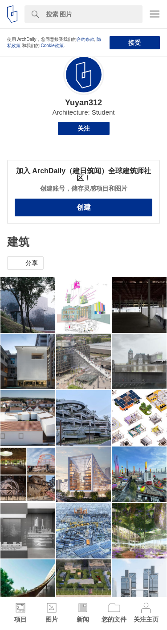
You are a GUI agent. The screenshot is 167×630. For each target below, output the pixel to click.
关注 (83, 128)
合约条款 (85, 39)
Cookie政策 (52, 45)
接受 (134, 42)
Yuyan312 (83, 102)
